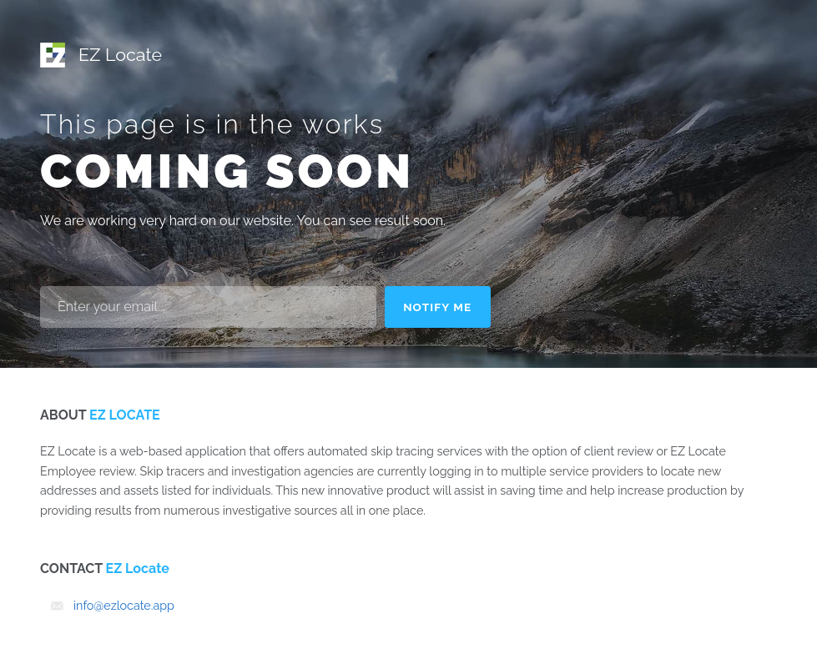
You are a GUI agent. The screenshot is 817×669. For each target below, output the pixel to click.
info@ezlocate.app (123, 605)
